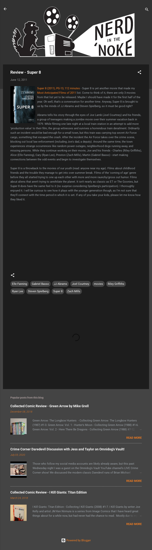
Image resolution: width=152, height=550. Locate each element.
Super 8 (58, 291)
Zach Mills (73, 291)
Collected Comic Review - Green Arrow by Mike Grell (49, 406)
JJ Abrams (60, 284)
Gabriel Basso (40, 284)
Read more (134, 437)
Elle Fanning (19, 284)
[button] (139, 73)
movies (98, 284)
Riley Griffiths (116, 284)
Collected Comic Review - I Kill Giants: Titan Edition (48, 492)
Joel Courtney (80, 284)
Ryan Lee (17, 291)
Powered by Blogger (76, 540)
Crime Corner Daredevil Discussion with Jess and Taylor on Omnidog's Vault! (67, 449)
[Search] (147, 10)
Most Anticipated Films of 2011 (56, 92)
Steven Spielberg (38, 291)
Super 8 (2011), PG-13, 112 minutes (58, 88)
